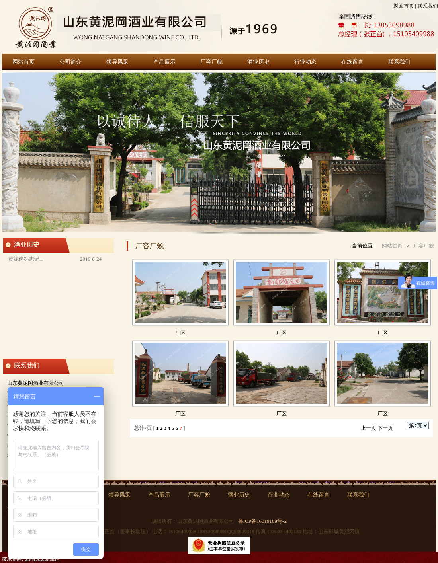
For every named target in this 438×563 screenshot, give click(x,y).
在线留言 (352, 62)
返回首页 (403, 6)
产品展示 (164, 62)
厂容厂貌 (211, 62)
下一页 (385, 428)
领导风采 (117, 62)
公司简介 (70, 62)
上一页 (368, 428)
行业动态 (305, 62)
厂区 (180, 333)
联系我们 (427, 6)
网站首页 (23, 62)
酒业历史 (258, 62)
